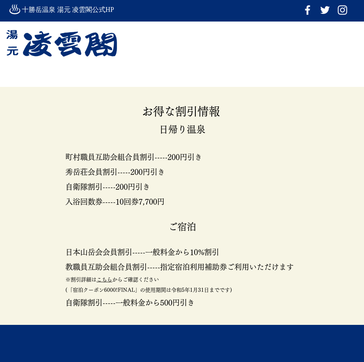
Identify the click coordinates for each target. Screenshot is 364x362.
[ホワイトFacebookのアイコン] (307, 10)
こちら (104, 279)
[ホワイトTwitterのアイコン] (325, 10)
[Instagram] (342, 10)
